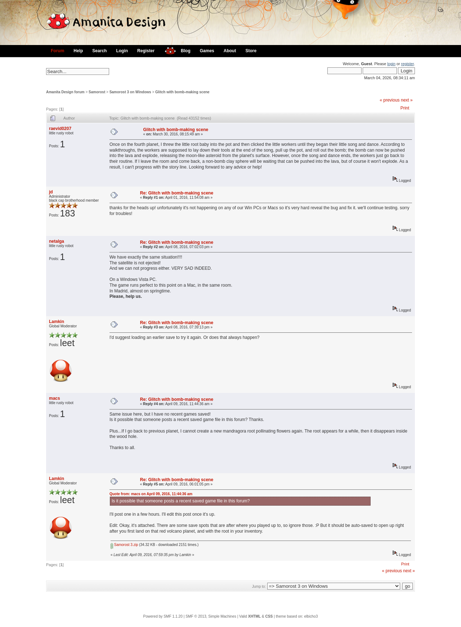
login (391, 64)
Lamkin (56, 321)
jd (51, 191)
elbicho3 (311, 616)
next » (407, 100)
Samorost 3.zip (124, 545)
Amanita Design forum (65, 92)
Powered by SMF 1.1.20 (163, 616)
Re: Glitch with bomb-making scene (176, 193)
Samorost (97, 92)
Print (404, 108)
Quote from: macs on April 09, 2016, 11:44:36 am (150, 494)
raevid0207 (60, 128)
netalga (56, 241)
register (407, 64)
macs (54, 398)
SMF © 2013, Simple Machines (210, 616)
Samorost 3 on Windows (130, 92)
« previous (389, 100)
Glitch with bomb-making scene (182, 92)
